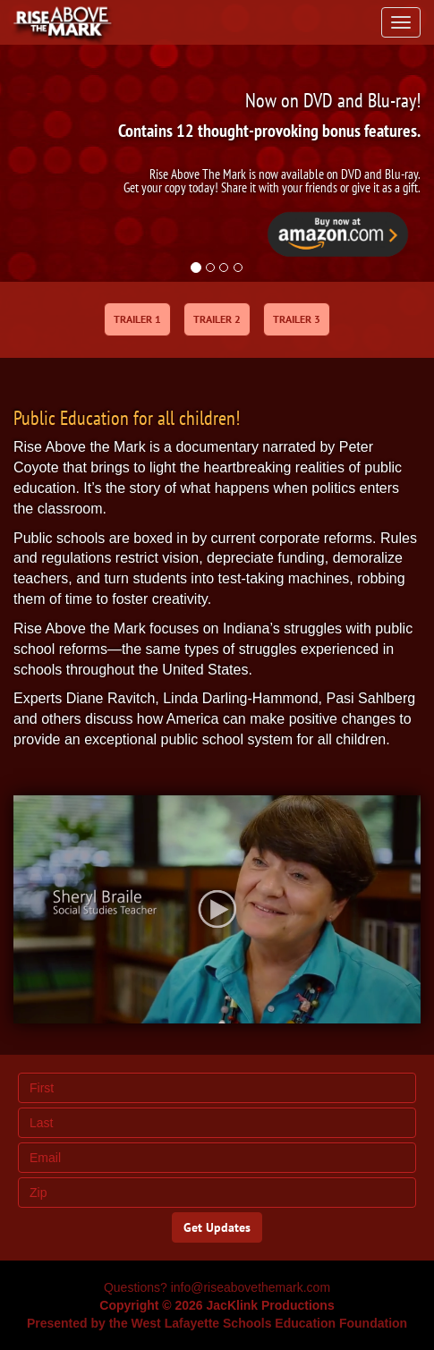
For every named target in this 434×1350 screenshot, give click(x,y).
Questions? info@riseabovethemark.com (217, 1287)
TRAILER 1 (137, 319)
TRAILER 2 (217, 319)
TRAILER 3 (296, 319)
